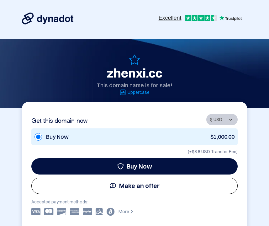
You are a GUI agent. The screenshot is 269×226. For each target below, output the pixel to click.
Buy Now (134, 166)
